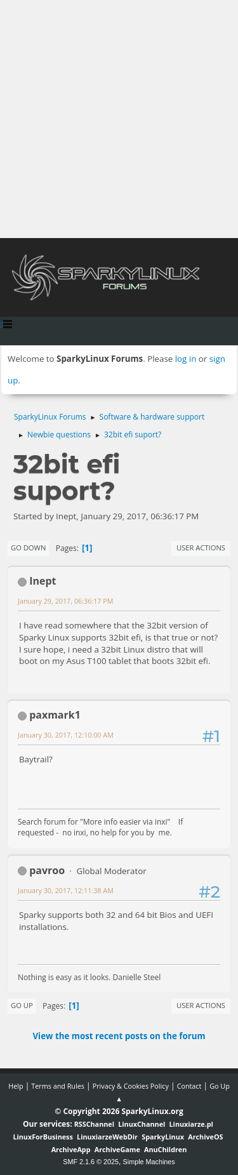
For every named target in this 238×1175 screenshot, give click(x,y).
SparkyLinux (163, 1136)
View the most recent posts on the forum (118, 1036)
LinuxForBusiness (42, 1136)
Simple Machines (149, 1161)
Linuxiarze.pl (191, 1124)
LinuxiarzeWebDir (107, 1136)
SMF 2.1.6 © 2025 (91, 1161)
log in (186, 358)
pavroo (47, 870)
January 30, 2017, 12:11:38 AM (66, 890)
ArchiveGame (117, 1149)
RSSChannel (94, 1124)
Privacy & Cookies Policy (131, 1086)
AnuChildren (165, 1149)
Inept (42, 581)
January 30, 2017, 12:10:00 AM (66, 735)
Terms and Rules (57, 1086)
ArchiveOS (205, 1136)
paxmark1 (55, 715)
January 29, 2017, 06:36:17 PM (66, 601)
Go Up (22, 1005)
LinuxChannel (141, 1124)
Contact (189, 1086)
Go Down (28, 547)
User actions (200, 547)
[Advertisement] (119, 119)
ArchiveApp (71, 1149)
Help (15, 1086)
